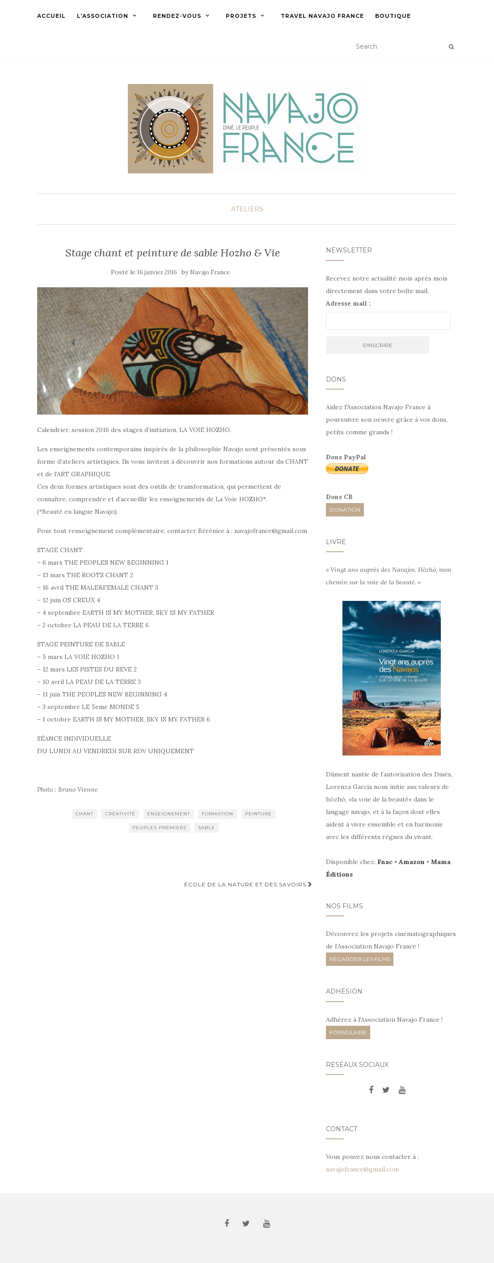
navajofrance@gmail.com (362, 1169)
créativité (120, 814)
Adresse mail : (348, 303)
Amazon (412, 862)
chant (84, 814)
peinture (258, 814)
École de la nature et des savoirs (248, 884)
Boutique (393, 16)
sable (206, 828)
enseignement (168, 814)
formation (217, 814)
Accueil (51, 16)
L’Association (102, 16)
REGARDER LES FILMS (359, 959)
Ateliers (247, 209)
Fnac (385, 862)
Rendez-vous (177, 16)
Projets (241, 16)
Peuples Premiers (159, 828)
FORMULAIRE (348, 1032)
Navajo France (210, 272)
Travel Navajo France (322, 16)
